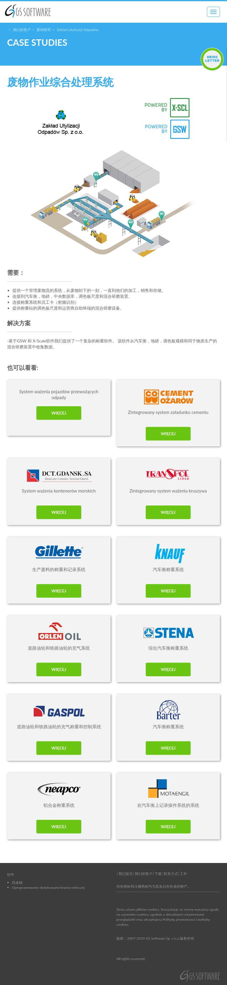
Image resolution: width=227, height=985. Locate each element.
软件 (10, 874)
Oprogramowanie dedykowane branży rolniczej (48, 887)
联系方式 (171, 873)
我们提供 (126, 873)
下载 (158, 873)
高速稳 (17, 882)
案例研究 (44, 29)
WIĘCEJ (58, 412)
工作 (183, 873)
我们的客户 (22, 29)
